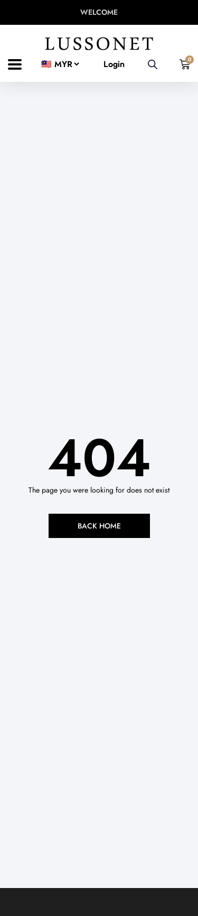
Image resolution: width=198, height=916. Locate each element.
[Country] (57, 64)
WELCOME (99, 12)
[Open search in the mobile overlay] (152, 64)
